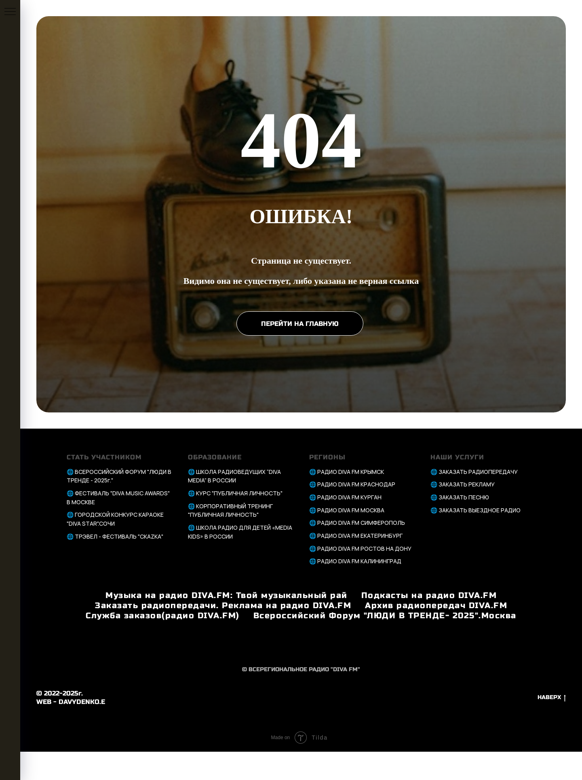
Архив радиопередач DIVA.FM (436, 605)
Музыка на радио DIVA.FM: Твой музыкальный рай (226, 595)
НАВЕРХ (552, 698)
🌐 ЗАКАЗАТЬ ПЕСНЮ (459, 497)
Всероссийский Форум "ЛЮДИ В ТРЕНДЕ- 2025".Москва (385, 616)
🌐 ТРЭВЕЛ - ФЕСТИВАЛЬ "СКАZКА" (115, 536)
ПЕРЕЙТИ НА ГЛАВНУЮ (300, 324)
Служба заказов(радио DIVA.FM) (163, 616)
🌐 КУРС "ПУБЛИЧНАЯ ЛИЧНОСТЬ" (235, 493)
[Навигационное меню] (10, 12)
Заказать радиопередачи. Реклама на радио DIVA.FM (223, 605)
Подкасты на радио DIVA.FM (429, 595)
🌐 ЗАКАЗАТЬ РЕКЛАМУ (462, 484)
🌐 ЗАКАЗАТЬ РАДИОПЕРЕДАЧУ (474, 472)
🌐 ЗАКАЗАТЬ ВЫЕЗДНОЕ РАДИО (475, 510)
